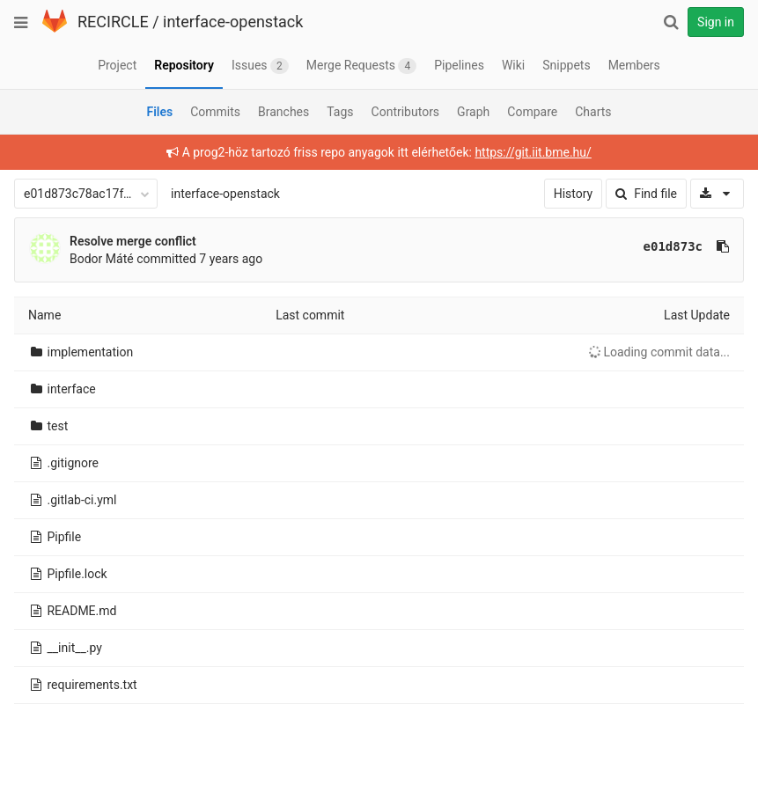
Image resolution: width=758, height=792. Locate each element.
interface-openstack (233, 21)
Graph (473, 112)
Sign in (715, 22)
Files (159, 112)
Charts (593, 112)
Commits (215, 112)
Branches (283, 112)
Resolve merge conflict (133, 241)
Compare (532, 112)
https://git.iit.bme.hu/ (533, 152)
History (573, 194)
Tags (340, 112)
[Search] (671, 22)
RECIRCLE (113, 21)
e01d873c (673, 246)
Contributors (406, 112)
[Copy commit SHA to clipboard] (723, 246)
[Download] (717, 194)
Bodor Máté (102, 259)
